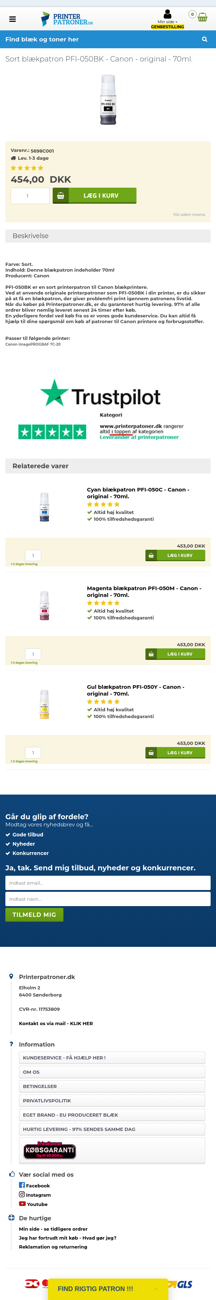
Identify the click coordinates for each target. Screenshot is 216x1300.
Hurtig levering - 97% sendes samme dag (79, 1129)
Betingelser (40, 1086)
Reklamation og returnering (53, 1247)
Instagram (35, 1194)
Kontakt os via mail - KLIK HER (56, 1023)
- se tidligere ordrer (53, 1229)
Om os (31, 1072)
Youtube (33, 1203)
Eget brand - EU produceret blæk (70, 1115)
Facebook (34, 1185)
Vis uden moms (189, 214)
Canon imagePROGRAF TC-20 (33, 344)
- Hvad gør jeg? (67, 1238)
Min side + (167, 19)
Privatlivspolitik (47, 1100)
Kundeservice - (64, 1058)
